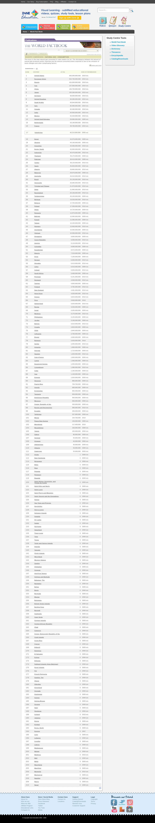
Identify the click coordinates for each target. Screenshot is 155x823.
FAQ (51, 2)
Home (23, 2)
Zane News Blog (44, 799)
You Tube (41, 808)
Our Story (30, 2)
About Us (24, 799)
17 (37, 68)
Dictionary (115, 49)
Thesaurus (116, 52)
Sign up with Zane (69, 18)
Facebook (41, 803)
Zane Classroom (29, 27)
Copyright (94, 799)
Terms (93, 801)
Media (40, 810)
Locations (61, 801)
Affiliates (63, 2)
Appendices (43, 54)
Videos (103, 22)
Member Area (77, 803)
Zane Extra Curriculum (80, 27)
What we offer (26, 803)
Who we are (25, 801)
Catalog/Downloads (119, 59)
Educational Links (27, 808)
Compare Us (25, 810)
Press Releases (43, 801)
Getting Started (77, 799)
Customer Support (78, 806)
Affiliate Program (27, 806)
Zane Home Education (47, 27)
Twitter (40, 806)
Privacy (93, 803)
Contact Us (72, 2)
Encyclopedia (117, 55)
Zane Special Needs (63, 27)
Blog (56, 2)
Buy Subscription (42, 2)
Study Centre (124, 22)
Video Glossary (117, 45)
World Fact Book (36, 32)
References (33, 54)
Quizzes (113, 22)
